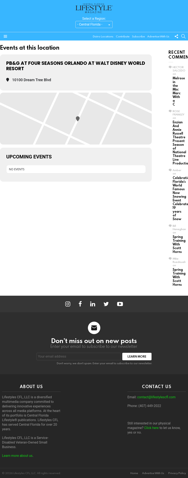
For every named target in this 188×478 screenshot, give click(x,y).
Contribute (123, 36)
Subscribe (138, 36)
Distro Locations (103, 36)
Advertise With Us (158, 36)
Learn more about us (17, 456)
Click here (151, 428)
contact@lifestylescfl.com (156, 397)
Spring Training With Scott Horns (179, 244)
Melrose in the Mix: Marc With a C (179, 91)
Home (134, 473)
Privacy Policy (177, 473)
